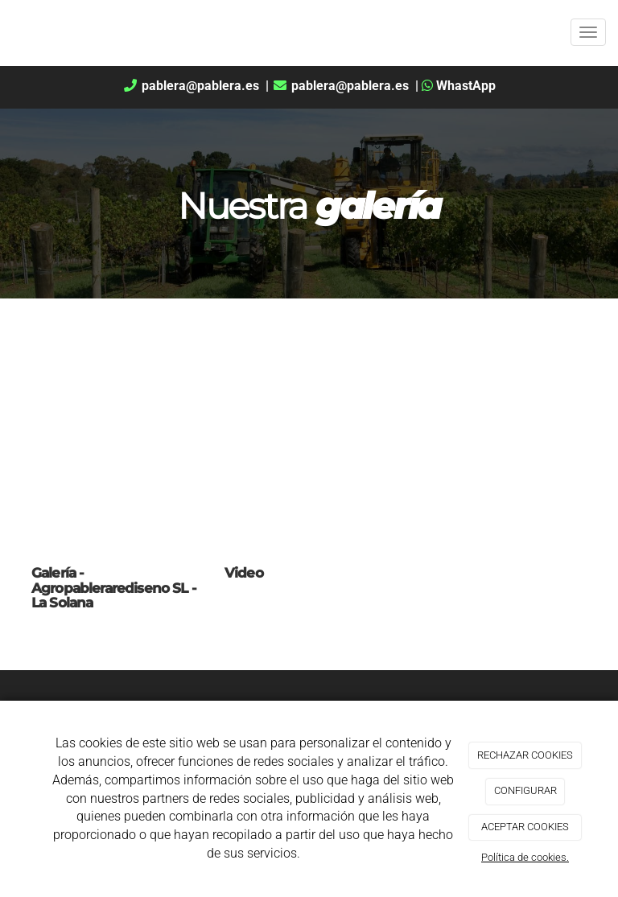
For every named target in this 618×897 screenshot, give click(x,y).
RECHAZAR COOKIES (525, 755)
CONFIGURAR (525, 790)
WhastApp (459, 85)
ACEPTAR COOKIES (525, 827)
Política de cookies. (525, 857)
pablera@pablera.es (192, 85)
